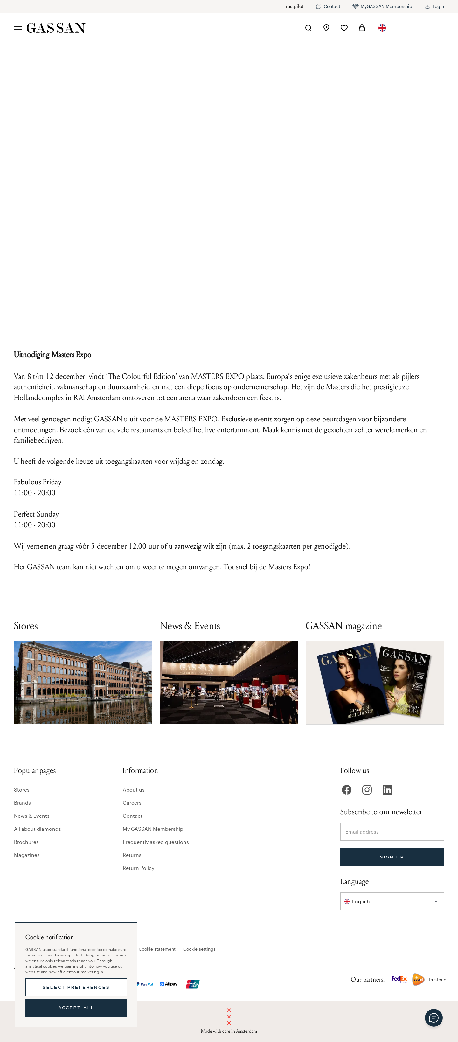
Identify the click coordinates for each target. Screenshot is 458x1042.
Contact (132, 816)
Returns (132, 855)
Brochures (26, 842)
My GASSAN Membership (153, 829)
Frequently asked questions (156, 842)
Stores (22, 790)
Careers (132, 803)
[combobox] (382, 28)
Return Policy (138, 868)
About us (134, 790)
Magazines (27, 855)
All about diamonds (37, 829)
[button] (382, 28)
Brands (22, 803)
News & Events (32, 816)
